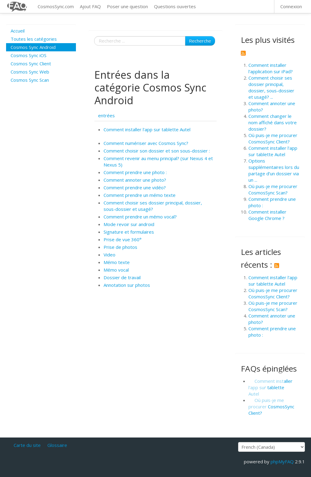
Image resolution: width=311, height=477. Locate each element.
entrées (106, 115)
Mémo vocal (116, 270)
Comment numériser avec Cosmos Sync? (146, 143)
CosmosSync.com (56, 6)
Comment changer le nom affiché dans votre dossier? (272, 122)
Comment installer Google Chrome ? (267, 215)
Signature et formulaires (129, 232)
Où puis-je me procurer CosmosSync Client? (272, 138)
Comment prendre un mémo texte (140, 195)
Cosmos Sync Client (31, 63)
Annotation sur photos (127, 285)
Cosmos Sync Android (33, 47)
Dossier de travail (122, 277)
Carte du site (27, 445)
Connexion (291, 6)
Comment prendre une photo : (135, 172)
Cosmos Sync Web (30, 72)
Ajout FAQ (90, 6)
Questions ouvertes (175, 6)
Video (109, 255)
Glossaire (57, 445)
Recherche (200, 41)
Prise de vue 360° (123, 239)
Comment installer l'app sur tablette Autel (147, 129)
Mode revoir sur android (129, 224)
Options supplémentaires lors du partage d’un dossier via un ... (273, 170)
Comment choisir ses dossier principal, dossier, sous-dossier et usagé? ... (271, 87)
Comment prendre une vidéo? (135, 187)
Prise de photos (120, 247)
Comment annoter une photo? (135, 180)
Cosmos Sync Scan (30, 80)
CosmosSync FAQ (17, 6)
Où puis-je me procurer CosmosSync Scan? (272, 189)
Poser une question (127, 6)
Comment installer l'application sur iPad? (270, 68)
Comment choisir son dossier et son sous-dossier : (157, 151)
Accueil (18, 31)
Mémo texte (117, 262)
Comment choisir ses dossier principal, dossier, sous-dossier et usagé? (153, 206)
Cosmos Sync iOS (28, 55)
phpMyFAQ (282, 461)
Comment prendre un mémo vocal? (140, 217)
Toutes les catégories (34, 39)
